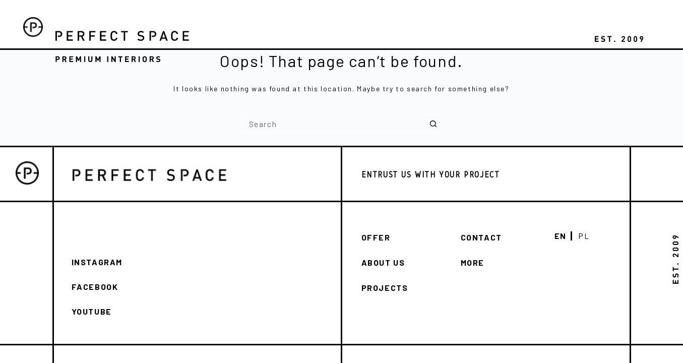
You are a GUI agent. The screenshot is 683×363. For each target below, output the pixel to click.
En (560, 235)
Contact (481, 237)
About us (383, 262)
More (472, 262)
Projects (384, 287)
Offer (376, 237)
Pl (583, 235)
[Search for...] (333, 124)
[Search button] (434, 124)
